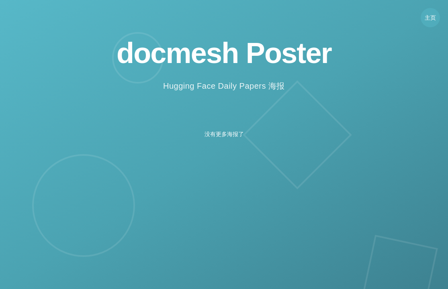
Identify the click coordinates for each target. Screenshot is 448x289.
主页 (430, 17)
